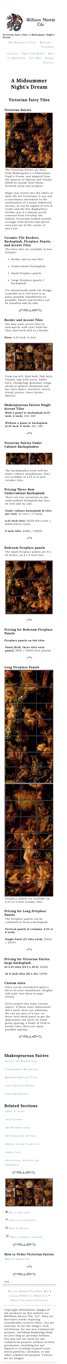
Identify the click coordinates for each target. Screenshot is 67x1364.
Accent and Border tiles (21, 1060)
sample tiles (13, 1152)
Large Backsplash (16, 1093)
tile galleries (14, 1119)
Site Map (35, 58)
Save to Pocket (19, 1228)
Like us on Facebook (22, 1220)
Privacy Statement (23, 1300)
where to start (15, 1111)
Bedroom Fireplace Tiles (21, 1077)
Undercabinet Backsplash (21, 1069)
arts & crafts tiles (17, 1127)
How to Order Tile (17, 1258)
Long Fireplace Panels (20, 1085)
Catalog (12, 53)
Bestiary (45, 42)
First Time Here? (33, 53)
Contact (48, 62)
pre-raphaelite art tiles (21, 1135)
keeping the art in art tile (22, 1143)
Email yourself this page (27, 1236)
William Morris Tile (21, 1291)
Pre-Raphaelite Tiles (22, 42)
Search (49, 58)
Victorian (48, 46)
